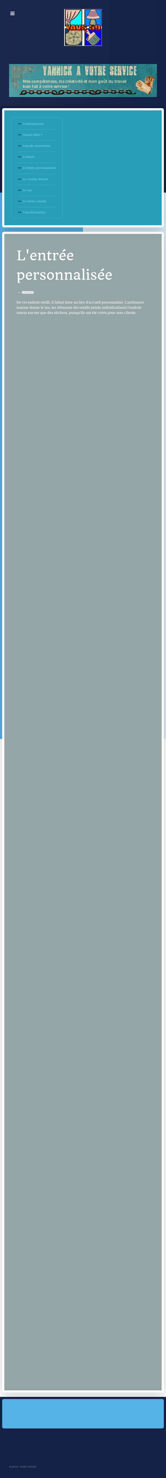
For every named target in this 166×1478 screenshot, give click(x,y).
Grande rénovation (36, 146)
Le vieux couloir (34, 201)
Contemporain (33, 124)
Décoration (28, 292)
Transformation (34, 212)
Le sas (27, 190)
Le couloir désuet (35, 179)
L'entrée (29, 157)
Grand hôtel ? (33, 135)
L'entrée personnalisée (39, 168)
